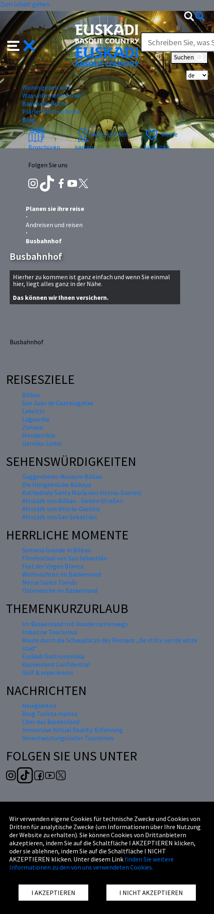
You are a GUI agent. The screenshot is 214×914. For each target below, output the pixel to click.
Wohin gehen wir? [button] (46, 87)
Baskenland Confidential (56, 664)
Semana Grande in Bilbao (56, 550)
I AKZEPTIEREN (53, 893)
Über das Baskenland (50, 722)
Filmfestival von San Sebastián (64, 558)
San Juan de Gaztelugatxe (57, 403)
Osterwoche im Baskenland (60, 590)
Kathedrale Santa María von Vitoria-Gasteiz (81, 493)
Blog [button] (28, 120)
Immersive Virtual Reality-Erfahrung (72, 730)
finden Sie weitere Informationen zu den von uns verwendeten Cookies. (91, 863)
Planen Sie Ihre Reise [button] (51, 111)
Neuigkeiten (39, 705)
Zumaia (32, 427)
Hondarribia (38, 435)
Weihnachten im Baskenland (61, 574)
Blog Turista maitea (49, 714)
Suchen (189, 58)
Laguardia (35, 419)
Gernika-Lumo (42, 443)
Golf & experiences (47, 672)
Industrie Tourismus (49, 632)
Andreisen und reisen (54, 225)
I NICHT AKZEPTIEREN (151, 893)
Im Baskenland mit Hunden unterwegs (75, 624)
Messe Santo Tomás (49, 582)
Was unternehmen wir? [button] (53, 95)
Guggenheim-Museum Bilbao (62, 476)
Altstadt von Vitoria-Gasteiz (61, 509)
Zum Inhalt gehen (25, 4)
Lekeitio (33, 411)
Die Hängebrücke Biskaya (56, 484)
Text (201, 25)
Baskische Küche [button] (45, 103)
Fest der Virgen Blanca (52, 566)
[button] (21, 45)
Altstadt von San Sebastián (59, 517)
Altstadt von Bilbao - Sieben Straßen (72, 501)
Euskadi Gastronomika (53, 656)
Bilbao (31, 395)
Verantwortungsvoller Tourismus (68, 738)
